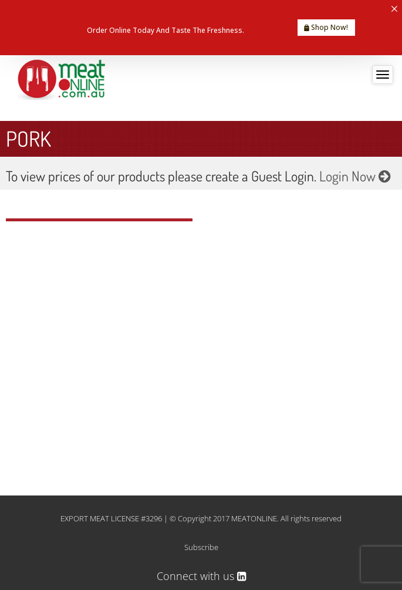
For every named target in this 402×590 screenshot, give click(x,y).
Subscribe (201, 547)
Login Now (355, 176)
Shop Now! (326, 27)
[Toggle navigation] (382, 74)
